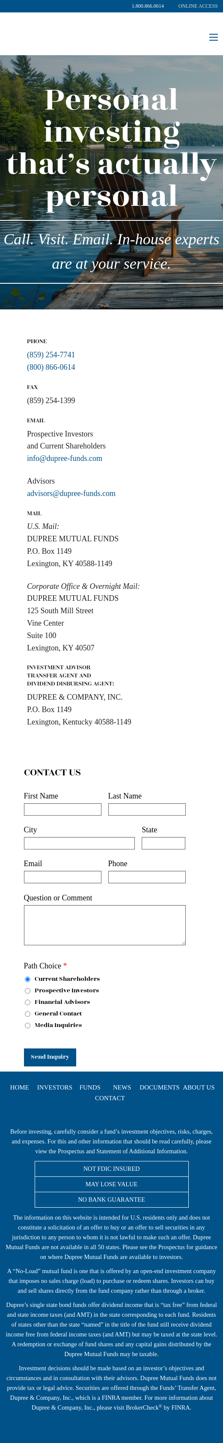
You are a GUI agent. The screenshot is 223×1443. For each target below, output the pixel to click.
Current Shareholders (62, 979)
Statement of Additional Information (141, 1151)
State (149, 829)
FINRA (111, 1397)
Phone (118, 863)
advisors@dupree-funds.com (71, 493)
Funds (90, 1087)
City (30, 829)
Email (33, 863)
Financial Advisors (57, 1002)
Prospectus (71, 1151)
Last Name (125, 796)
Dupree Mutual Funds (81, 28)
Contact (110, 1098)
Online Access (198, 6)
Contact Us (52, 773)
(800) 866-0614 (51, 367)
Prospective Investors (62, 991)
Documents (159, 1087)
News (122, 1087)
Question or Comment (58, 898)
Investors (54, 1087)
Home (19, 1087)
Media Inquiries (53, 1025)
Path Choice (45, 966)
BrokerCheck (142, 1407)
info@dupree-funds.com (64, 458)
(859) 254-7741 (51, 354)
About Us (198, 1087)
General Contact (53, 1014)
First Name (41, 796)
